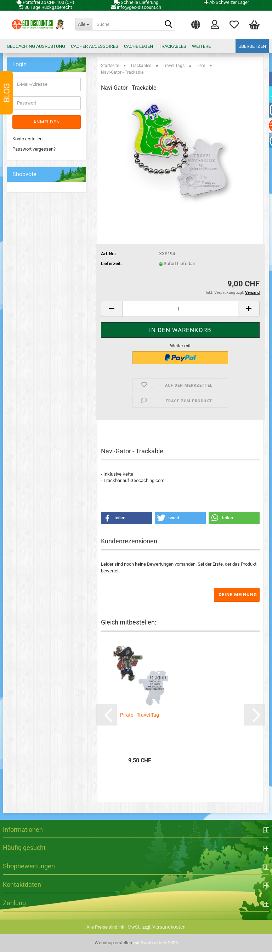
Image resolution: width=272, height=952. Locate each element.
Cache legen (138, 46)
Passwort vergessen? (34, 149)
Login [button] (215, 24)
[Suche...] (83, 24)
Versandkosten (169, 927)
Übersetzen (252, 46)
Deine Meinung (238, 594)
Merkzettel (234, 24)
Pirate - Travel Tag (139, 715)
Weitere (201, 46)
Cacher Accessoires (94, 46)
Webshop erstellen (113, 942)
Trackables (172, 46)
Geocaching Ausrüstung (36, 46)
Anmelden (46, 121)
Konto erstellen (27, 138)
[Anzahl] (180, 309)
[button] (195, 23)
